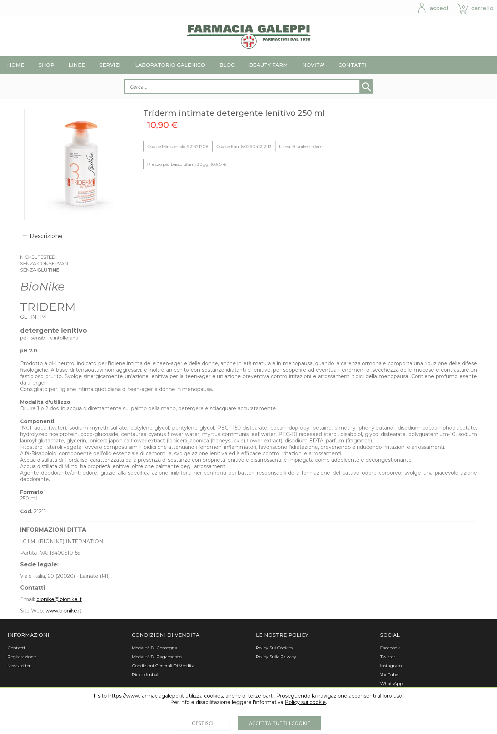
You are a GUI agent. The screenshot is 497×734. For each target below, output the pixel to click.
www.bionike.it (63, 610)
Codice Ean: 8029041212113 (244, 146)
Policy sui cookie (305, 702)
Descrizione (46, 236)
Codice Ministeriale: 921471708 (178, 146)
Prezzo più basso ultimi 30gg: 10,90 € (187, 164)
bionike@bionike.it (59, 599)
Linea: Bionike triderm (301, 146)
